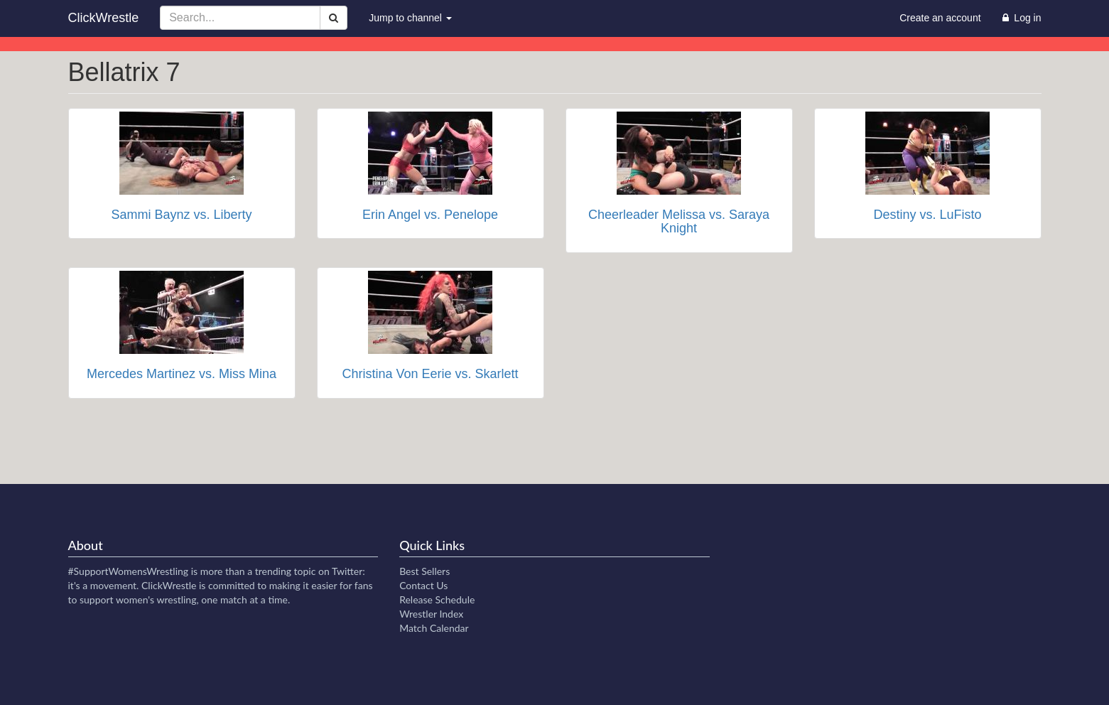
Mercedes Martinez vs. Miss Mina (181, 374)
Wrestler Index (431, 614)
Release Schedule (437, 599)
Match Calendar (433, 628)
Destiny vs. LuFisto (927, 215)
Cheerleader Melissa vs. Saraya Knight (678, 222)
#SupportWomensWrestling (128, 571)
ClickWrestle (103, 18)
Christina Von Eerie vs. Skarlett (430, 374)
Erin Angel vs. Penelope (430, 215)
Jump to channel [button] (410, 17)
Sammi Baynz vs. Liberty (181, 215)
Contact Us (423, 585)
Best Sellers (424, 571)
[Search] (333, 18)
